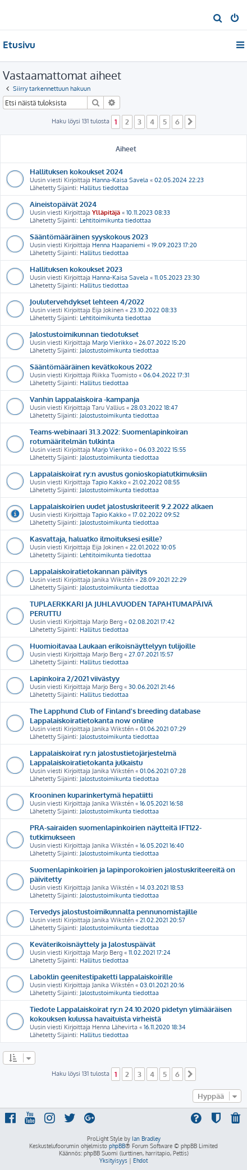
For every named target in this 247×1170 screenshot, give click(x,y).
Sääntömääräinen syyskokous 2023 (89, 236)
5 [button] (165, 121)
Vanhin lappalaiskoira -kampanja (84, 399)
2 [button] (127, 121)
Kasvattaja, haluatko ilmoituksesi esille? (96, 538)
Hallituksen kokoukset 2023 (76, 269)
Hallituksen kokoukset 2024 (76, 171)
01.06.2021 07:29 (163, 729)
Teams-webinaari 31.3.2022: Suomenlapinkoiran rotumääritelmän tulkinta (109, 436)
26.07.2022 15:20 (162, 342)
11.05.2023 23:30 (177, 277)
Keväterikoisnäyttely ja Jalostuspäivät (92, 944)
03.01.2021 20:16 (162, 985)
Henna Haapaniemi (118, 245)
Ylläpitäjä (106, 212)
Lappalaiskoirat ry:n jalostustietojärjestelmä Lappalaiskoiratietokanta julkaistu (103, 757)
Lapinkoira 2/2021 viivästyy (75, 678)
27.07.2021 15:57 (151, 654)
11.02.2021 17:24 (150, 952)
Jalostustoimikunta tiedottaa (119, 350)
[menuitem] (218, 19)
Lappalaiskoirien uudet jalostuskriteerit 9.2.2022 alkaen (121, 506)
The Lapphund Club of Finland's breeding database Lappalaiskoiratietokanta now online (115, 715)
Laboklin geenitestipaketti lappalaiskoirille (101, 976)
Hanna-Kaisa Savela (120, 180)
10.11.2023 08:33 (148, 212)
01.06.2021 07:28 (163, 771)
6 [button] (177, 121)
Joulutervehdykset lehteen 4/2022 (87, 301)
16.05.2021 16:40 (162, 845)
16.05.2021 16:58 (161, 803)
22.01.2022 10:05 (153, 547)
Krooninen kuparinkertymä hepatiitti (91, 794)
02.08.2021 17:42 (152, 622)
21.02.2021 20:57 (162, 920)
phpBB (117, 1146)
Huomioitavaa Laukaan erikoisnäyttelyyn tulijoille (112, 645)
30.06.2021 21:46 (152, 687)
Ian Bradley (146, 1138)
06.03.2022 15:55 (162, 450)
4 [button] (152, 121)
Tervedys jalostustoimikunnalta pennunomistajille (113, 911)
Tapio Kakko (109, 482)
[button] (190, 121)
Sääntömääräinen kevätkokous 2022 (91, 366)
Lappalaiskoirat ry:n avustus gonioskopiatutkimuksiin (118, 473)
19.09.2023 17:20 (174, 245)
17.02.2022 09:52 (156, 515)
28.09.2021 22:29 (163, 580)
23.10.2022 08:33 (153, 310)
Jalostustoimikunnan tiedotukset (84, 334)
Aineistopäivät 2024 (63, 204)
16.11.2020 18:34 (165, 1027)
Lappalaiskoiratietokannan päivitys (88, 571)
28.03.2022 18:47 (154, 407)
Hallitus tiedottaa (104, 188)
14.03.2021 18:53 (162, 887)
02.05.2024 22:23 (179, 180)
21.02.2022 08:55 (156, 482)
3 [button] (139, 121)
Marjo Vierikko (112, 342)
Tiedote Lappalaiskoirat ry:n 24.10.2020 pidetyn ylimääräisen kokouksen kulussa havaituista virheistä (131, 1013)
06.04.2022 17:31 (166, 375)
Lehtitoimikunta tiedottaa (115, 220)
